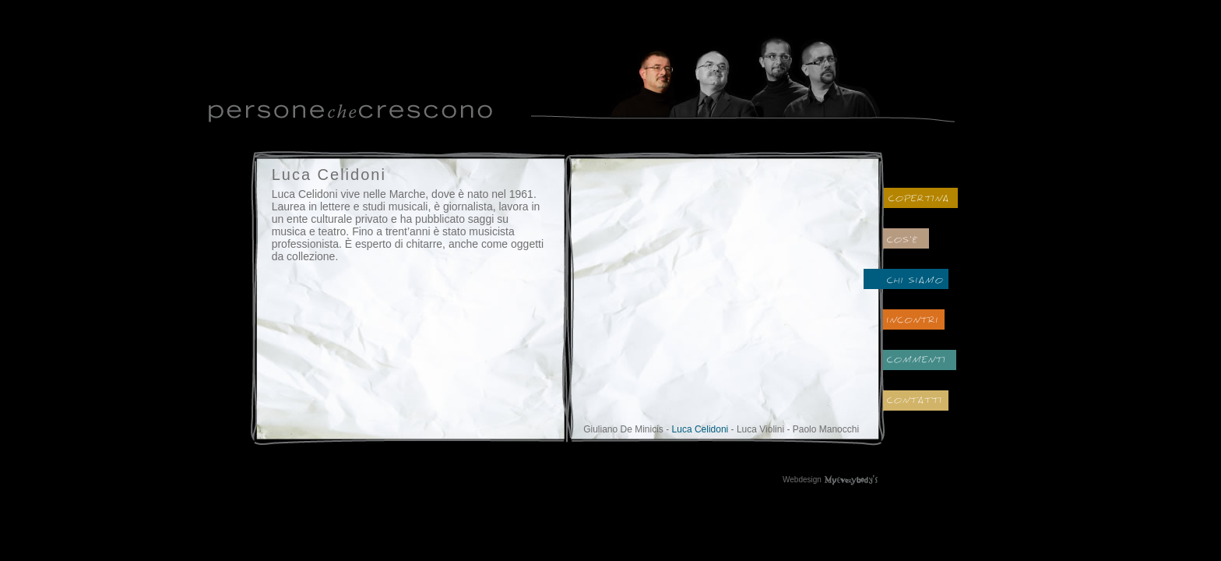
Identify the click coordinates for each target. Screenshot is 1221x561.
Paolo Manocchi (826, 429)
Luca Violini (760, 429)
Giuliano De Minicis (623, 429)
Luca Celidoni (700, 429)
